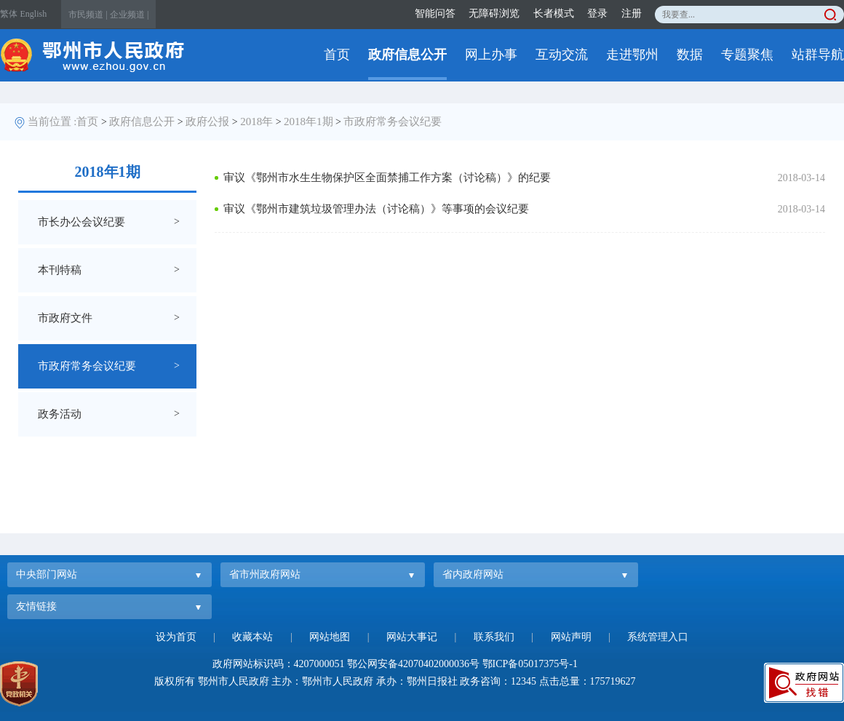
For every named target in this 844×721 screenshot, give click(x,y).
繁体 (8, 14)
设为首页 (176, 637)
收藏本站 (252, 637)
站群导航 (818, 54)
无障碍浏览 (494, 13)
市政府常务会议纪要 (392, 121)
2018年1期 (308, 121)
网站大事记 (411, 637)
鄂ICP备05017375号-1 (530, 663)
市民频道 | (87, 14)
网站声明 (571, 637)
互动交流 (562, 54)
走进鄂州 (632, 54)
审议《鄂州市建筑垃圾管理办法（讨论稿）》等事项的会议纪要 (376, 209)
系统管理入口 (657, 637)
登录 (597, 13)
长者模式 (553, 13)
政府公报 (207, 121)
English (33, 14)
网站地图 (329, 637)
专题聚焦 (747, 54)
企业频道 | (129, 14)
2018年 (256, 121)
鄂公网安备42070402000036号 (413, 663)
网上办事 (491, 54)
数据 (690, 54)
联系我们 (494, 637)
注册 (631, 13)
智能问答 (435, 13)
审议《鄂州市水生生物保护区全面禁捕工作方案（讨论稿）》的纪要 (387, 177)
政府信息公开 (407, 54)
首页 (337, 54)
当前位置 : (52, 121)
